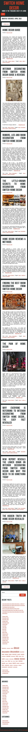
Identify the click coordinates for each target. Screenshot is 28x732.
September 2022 (5, 622)
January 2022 (5, 635)
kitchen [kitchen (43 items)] (22, 659)
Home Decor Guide (11, 30)
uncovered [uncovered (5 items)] (10, 667)
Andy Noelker (25, 730)
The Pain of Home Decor (14, 345)
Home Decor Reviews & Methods (14, 240)
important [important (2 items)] (7, 658)
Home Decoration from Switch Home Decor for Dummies (13, 605)
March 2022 (4, 632)
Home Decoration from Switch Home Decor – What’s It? (13, 603)
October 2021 (5, 640)
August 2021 (4, 643)
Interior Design (11, 61)
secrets (3, 232)
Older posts (6, 24)
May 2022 (4, 629)
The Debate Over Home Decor (8, 607)
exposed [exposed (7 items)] (8, 656)
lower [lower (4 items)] (17, 661)
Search (3, 592)
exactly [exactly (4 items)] (18, 654)
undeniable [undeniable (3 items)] (15, 666)
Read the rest (9, 58)
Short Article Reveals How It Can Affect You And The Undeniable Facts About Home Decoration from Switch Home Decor (13, 612)
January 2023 (5, 616)
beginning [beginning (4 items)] (4, 648)
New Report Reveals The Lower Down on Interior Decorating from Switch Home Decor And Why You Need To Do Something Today (14, 468)
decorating (23, 127)
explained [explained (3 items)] (4, 656)
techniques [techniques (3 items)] (16, 665)
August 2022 (4, 624)
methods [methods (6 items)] (20, 661)
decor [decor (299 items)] (16, 648)
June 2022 (4, 627)
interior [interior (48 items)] (16, 659)
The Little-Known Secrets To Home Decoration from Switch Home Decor (14, 185)
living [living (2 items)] (14, 661)
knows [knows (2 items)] (6, 661)
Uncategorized (5, 673)
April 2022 (4, 630)
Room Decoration (13, 173)
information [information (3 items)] (11, 658)
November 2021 (5, 638)
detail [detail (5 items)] (3, 654)
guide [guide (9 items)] (3, 658)
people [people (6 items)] (3, 663)
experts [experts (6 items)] (22, 654)
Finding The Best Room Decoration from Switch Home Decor (14, 286)
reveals (9, 509)
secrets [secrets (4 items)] (17, 663)
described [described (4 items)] (22, 651)
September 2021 (5, 642)
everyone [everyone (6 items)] (14, 654)
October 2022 (5, 621)
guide (24, 61)
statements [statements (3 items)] (22, 663)
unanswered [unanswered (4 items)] (4, 667)
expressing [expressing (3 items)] (13, 656)
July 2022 (4, 626)
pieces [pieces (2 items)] (7, 663)
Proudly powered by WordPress (7, 730)
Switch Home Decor (14, 5)
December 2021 (5, 637)
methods (23, 275)
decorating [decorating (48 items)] (6, 652)
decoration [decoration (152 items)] (14, 651)
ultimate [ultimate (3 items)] (19, 665)
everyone (4, 452)
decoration (4, 174)
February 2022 (5, 634)
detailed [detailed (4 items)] (6, 654)
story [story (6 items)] (3, 665)
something (14, 509)
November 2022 (5, 619)
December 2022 (5, 618)
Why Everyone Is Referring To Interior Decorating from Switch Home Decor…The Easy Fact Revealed (14, 415)
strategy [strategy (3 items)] (11, 665)
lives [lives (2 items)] (11, 661)
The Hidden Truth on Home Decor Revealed (14, 517)
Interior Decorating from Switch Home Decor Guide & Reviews (14, 72)
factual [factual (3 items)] (20, 656)
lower (7, 509)
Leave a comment (6, 62)
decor (20, 61)
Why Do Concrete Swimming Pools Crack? (10, 608)
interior (6, 128)
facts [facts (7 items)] (17, 656)
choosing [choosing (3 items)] (8, 648)
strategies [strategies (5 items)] (7, 665)
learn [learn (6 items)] (9, 661)
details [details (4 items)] (10, 654)
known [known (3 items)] (3, 661)
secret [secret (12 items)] (14, 663)
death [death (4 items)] (12, 648)
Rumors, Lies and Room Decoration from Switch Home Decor (14, 138)
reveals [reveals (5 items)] (10, 663)
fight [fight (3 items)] (23, 656)
